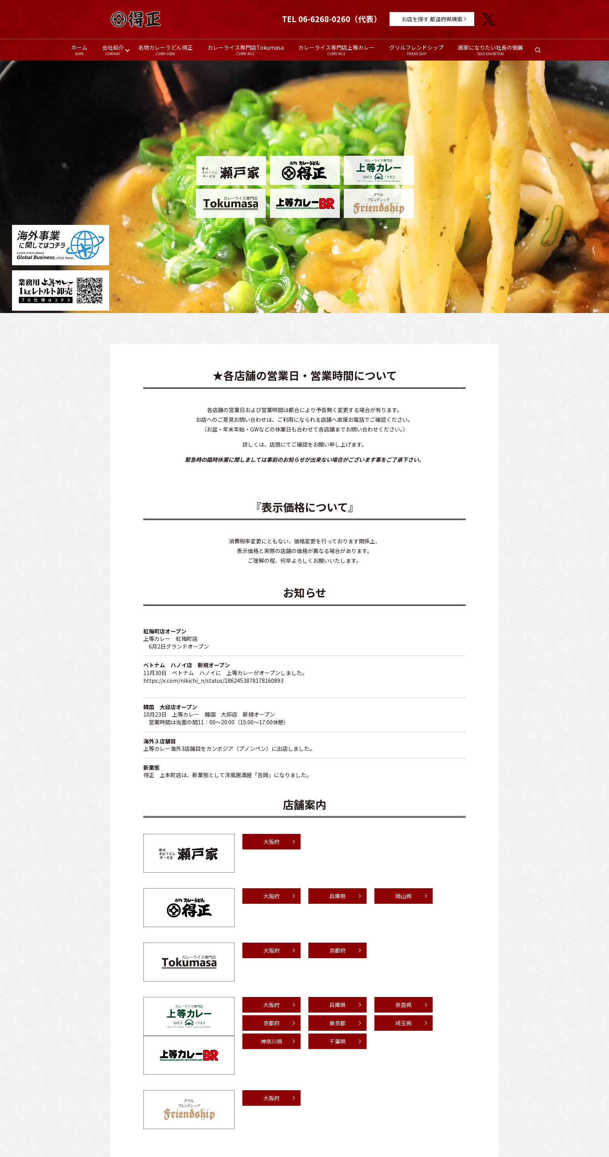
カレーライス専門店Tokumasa (245, 49)
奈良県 (403, 1005)
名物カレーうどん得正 (165, 49)
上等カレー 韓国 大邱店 (204, 715)
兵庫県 (337, 896)
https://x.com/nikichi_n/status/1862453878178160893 (213, 680)
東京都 (337, 1023)
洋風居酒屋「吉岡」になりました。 (268, 775)
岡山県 (403, 896)
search (542, 52)
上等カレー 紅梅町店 (170, 639)
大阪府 (271, 842)
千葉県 (337, 1042)
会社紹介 (113, 49)
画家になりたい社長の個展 (491, 49)
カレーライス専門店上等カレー (336, 49)
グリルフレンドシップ (416, 49)
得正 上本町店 (162, 775)
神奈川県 (271, 1042)
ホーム (79, 49)
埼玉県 (403, 1023)
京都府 (337, 951)
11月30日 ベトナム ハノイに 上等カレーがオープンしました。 (225, 673)
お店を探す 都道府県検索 (432, 19)
